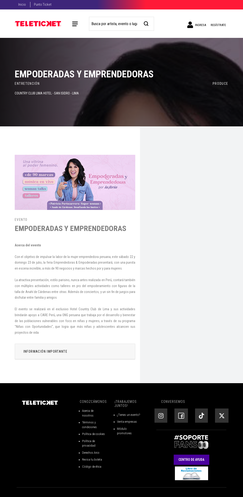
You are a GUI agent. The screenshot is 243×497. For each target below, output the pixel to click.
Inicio (22, 4)
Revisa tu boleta (92, 459)
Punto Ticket (42, 4)
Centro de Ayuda (191, 460)
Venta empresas (127, 421)
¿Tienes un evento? (128, 415)
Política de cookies (93, 434)
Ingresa (196, 25)
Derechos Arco (90, 452)
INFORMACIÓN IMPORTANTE (45, 351)
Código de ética (91, 466)
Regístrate (218, 25)
